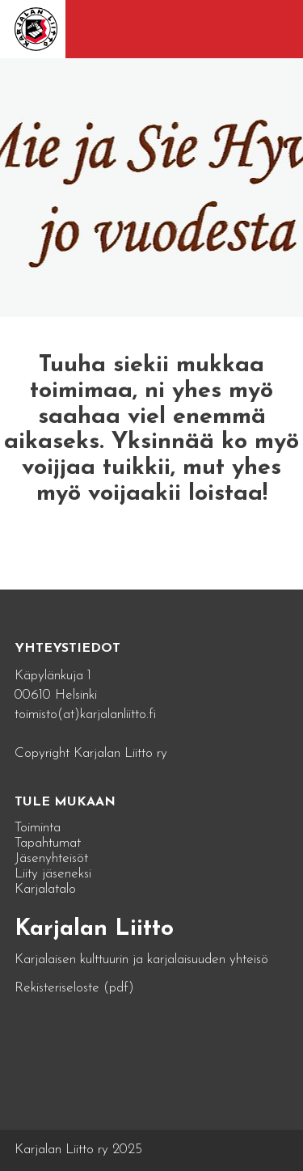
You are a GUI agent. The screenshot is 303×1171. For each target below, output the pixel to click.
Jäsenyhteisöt (51, 858)
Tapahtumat (48, 843)
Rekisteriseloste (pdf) (74, 988)
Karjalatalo (45, 889)
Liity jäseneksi (53, 874)
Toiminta (38, 828)
